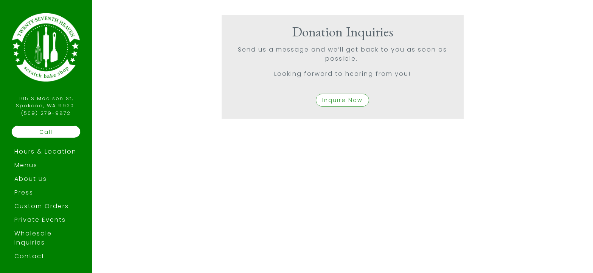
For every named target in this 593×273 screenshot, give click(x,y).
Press (23, 192)
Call (46, 132)
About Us (30, 178)
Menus (25, 165)
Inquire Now (342, 100)
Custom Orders (41, 206)
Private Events (40, 219)
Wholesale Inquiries (33, 238)
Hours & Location (45, 151)
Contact (29, 256)
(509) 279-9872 (46, 113)
